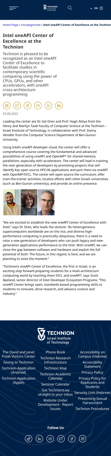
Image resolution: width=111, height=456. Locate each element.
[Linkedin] (59, 108)
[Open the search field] (70, 8)
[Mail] (38, 108)
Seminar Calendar (55, 384)
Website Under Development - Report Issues (55, 404)
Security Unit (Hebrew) (92, 393)
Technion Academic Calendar (55, 376)
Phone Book (55, 352)
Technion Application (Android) (18, 370)
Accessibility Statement (92, 364)
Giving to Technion (18, 362)
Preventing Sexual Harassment (92, 400)
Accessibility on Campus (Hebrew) (92, 354)
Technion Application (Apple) (18, 380)
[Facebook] (27, 108)
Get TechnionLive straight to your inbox (55, 392)
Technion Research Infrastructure (55, 360)
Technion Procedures (92, 409)
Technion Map (55, 368)
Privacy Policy (92, 372)
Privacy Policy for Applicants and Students (92, 382)
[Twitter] (17, 108)
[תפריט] (12, 8)
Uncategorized (30, 25)
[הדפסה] (6, 105)
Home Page (10, 25)
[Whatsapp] (48, 108)
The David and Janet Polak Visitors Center (18, 354)
